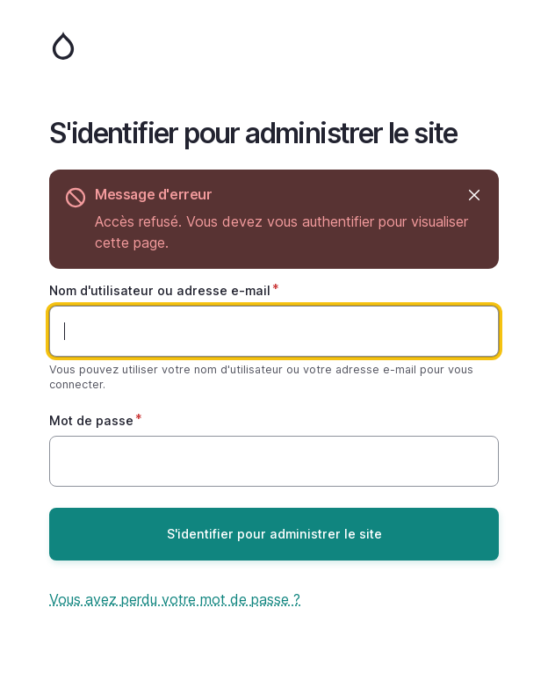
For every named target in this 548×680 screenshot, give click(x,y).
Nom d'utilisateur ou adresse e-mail (159, 290)
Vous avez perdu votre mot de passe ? (174, 599)
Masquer (473, 195)
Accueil (274, 46)
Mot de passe (91, 420)
